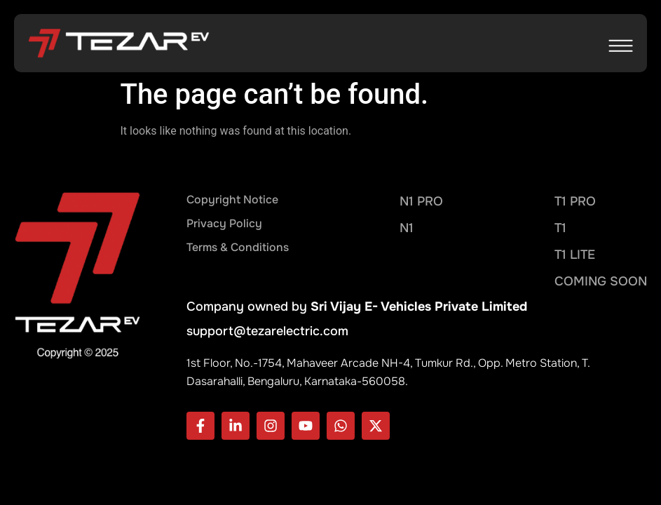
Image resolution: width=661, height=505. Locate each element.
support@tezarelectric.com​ (267, 331)
